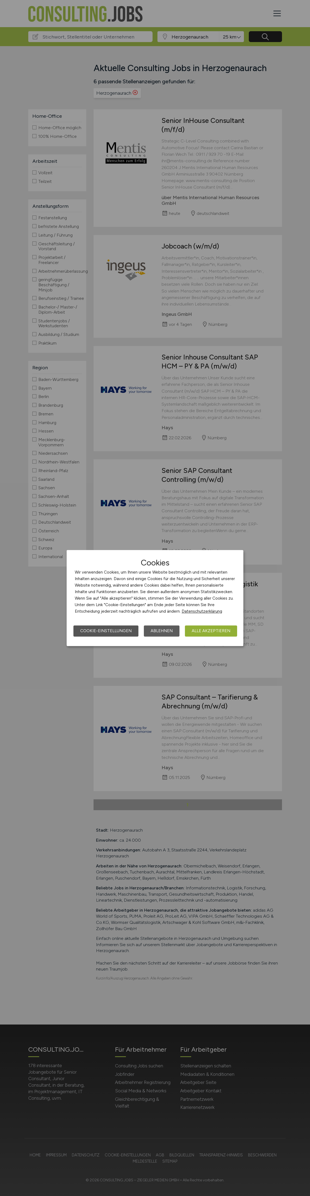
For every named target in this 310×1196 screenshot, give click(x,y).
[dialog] (155, 598)
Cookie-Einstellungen (106, 630)
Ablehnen (162, 630)
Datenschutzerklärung (202, 611)
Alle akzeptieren (211, 630)
